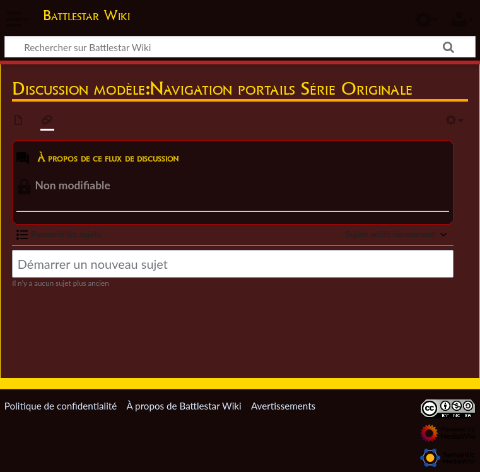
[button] (58, 235)
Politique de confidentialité (60, 405)
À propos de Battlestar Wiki (183, 405)
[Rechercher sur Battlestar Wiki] (240, 47)
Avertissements (283, 405)
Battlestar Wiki (86, 15)
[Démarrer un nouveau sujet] (233, 263)
